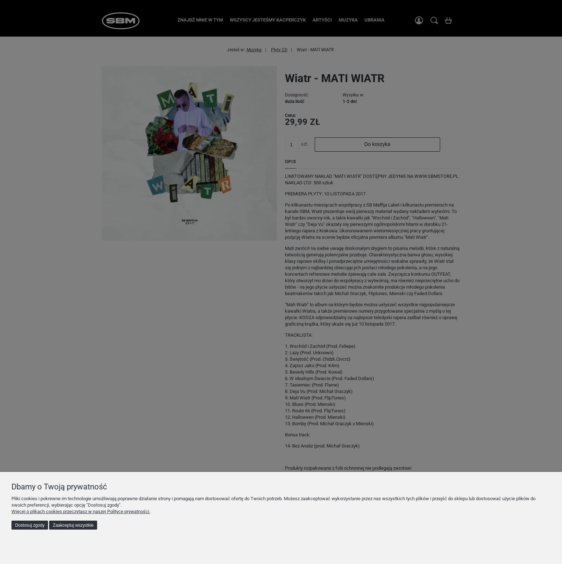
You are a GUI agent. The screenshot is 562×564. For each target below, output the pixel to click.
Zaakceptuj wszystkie (73, 525)
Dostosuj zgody (29, 525)
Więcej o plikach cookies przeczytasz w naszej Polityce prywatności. (80, 511)
